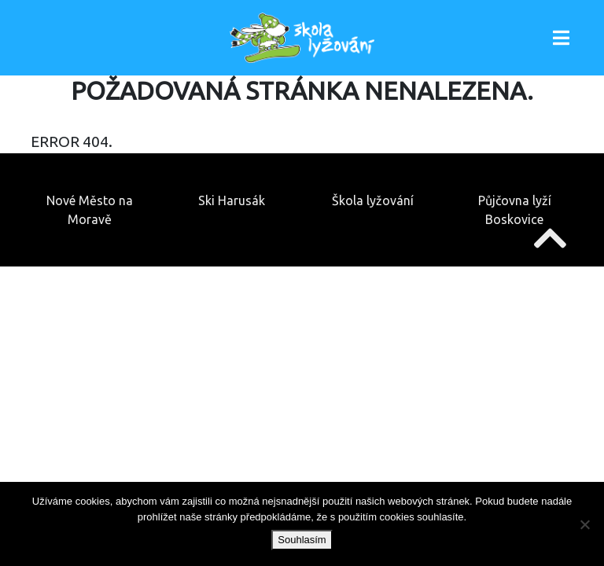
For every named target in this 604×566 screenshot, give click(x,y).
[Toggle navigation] (561, 38)
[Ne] (584, 524)
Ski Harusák (231, 200)
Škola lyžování (373, 200)
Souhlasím (302, 540)
